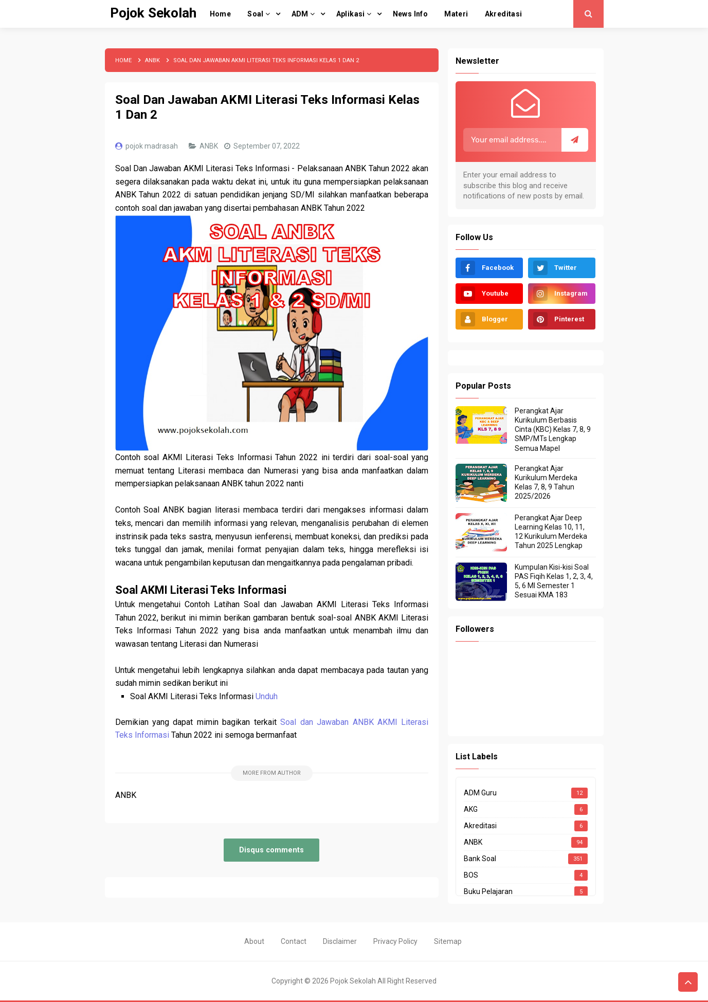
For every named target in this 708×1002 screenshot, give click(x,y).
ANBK (209, 146)
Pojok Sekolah (353, 981)
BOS (471, 875)
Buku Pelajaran (488, 891)
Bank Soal (480, 858)
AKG (471, 809)
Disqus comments (271, 850)
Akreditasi (480, 826)
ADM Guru (480, 793)
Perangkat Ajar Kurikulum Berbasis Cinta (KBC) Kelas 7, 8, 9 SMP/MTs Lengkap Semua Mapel (553, 429)
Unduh (267, 696)
